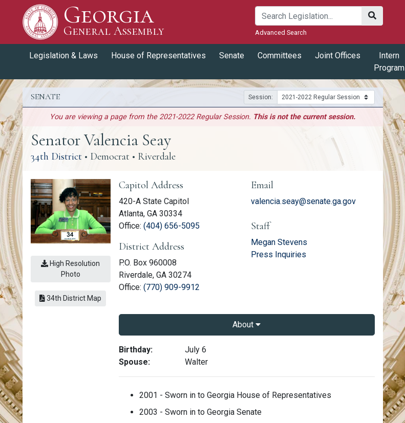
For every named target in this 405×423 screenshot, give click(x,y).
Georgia (113, 21)
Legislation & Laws (63, 55)
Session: (260, 97)
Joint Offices (337, 55)
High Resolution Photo (70, 268)
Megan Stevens (279, 242)
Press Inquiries (278, 254)
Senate (231, 55)
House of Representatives (158, 55)
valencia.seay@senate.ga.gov (303, 201)
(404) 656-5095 (171, 226)
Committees (280, 55)
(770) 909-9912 (171, 287)
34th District (56, 156)
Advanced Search (281, 32)
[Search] (308, 16)
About (246, 324)
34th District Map (70, 298)
